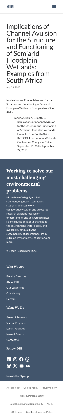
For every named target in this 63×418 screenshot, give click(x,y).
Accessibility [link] (13, 388)
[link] (10, 6)
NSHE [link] (50, 404)
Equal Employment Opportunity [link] (26, 404)
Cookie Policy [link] (31, 388)
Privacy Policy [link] (49, 388)
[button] (54, 8)
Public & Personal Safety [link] (31, 396)
